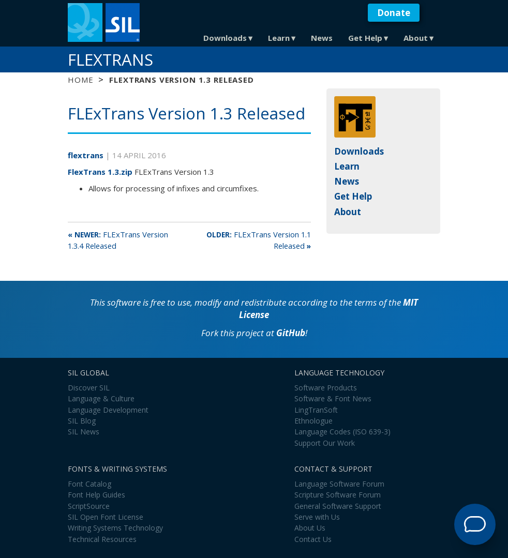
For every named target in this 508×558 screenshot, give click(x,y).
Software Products (325, 388)
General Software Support (337, 506)
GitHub (290, 333)
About (416, 38)
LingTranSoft (316, 410)
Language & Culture (101, 398)
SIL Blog (82, 421)
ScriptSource (89, 506)
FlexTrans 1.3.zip (100, 172)
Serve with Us (317, 517)
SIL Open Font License (105, 517)
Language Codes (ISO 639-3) (342, 431)
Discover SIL (89, 388)
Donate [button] (393, 13)
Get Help (365, 38)
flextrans (87, 155)
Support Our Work (324, 443)
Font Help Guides (96, 495)
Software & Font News (332, 398)
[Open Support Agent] (475, 524)
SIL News (83, 431)
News (322, 38)
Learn (279, 38)
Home (80, 79)
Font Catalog (89, 484)
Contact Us (313, 539)
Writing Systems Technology (115, 528)
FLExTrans (110, 59)
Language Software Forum (339, 484)
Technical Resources (102, 539)
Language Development (108, 410)
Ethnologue (313, 421)
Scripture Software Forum (337, 495)
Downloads (225, 38)
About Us (309, 528)
